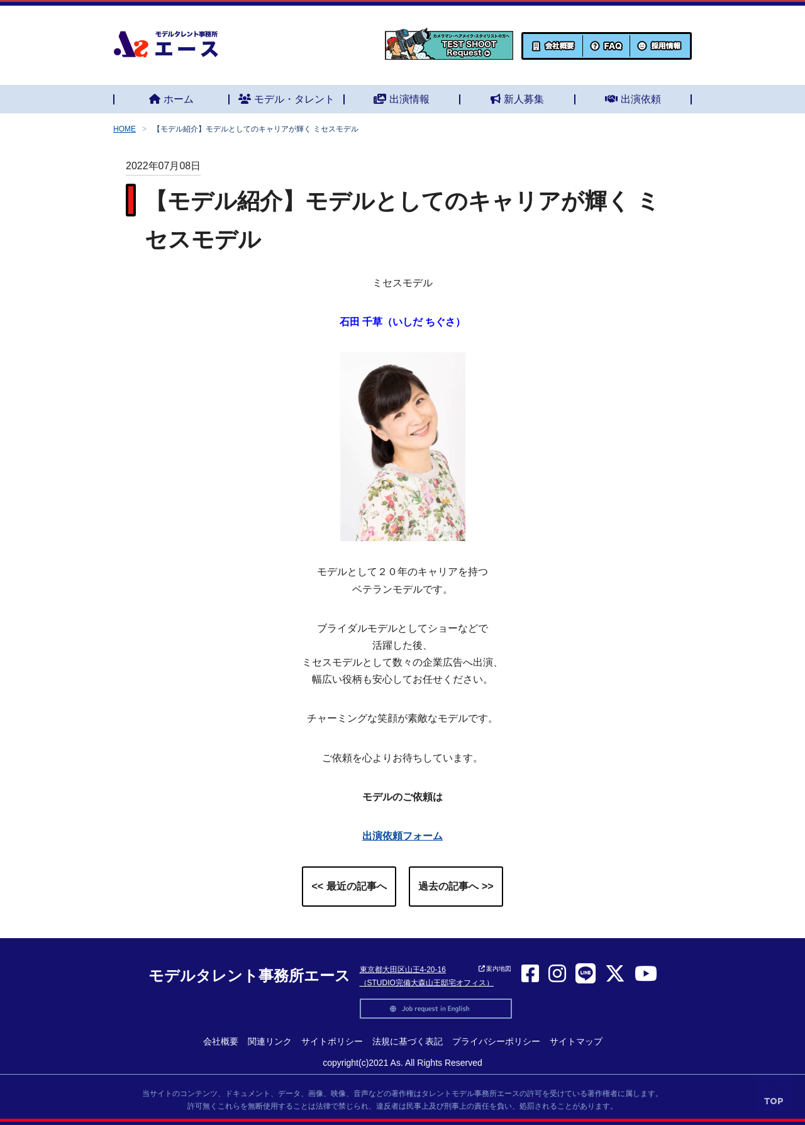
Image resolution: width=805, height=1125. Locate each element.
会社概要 (220, 1041)
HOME (124, 129)
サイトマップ (576, 1041)
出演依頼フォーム (402, 836)
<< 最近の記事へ (348, 886)
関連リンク (270, 1041)
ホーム (171, 99)
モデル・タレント (286, 99)
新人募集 (517, 99)
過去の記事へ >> (455, 886)
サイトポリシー (332, 1041)
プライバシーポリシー (496, 1041)
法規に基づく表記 (407, 1041)
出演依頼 (633, 99)
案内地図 (495, 968)
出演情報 (402, 99)
